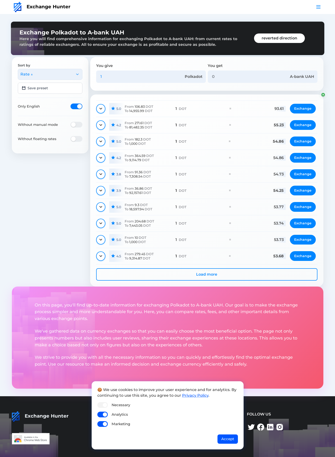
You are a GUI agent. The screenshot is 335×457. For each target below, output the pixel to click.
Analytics (120, 414)
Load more (206, 274)
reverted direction (279, 38)
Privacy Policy (195, 395)
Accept (227, 439)
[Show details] (100, 108)
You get (215, 65)
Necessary (121, 405)
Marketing (121, 424)
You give (104, 65)
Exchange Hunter (42, 6)
